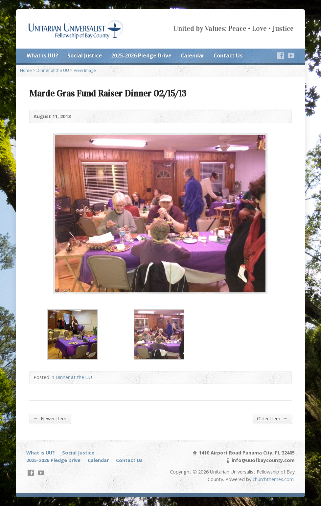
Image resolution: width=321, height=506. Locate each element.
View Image (85, 70)
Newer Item (50, 418)
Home (26, 70)
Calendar (192, 55)
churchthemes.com (273, 479)
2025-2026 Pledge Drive (141, 55)
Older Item (272, 418)
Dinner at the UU (52, 70)
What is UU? (42, 55)
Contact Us (228, 55)
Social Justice (84, 55)
